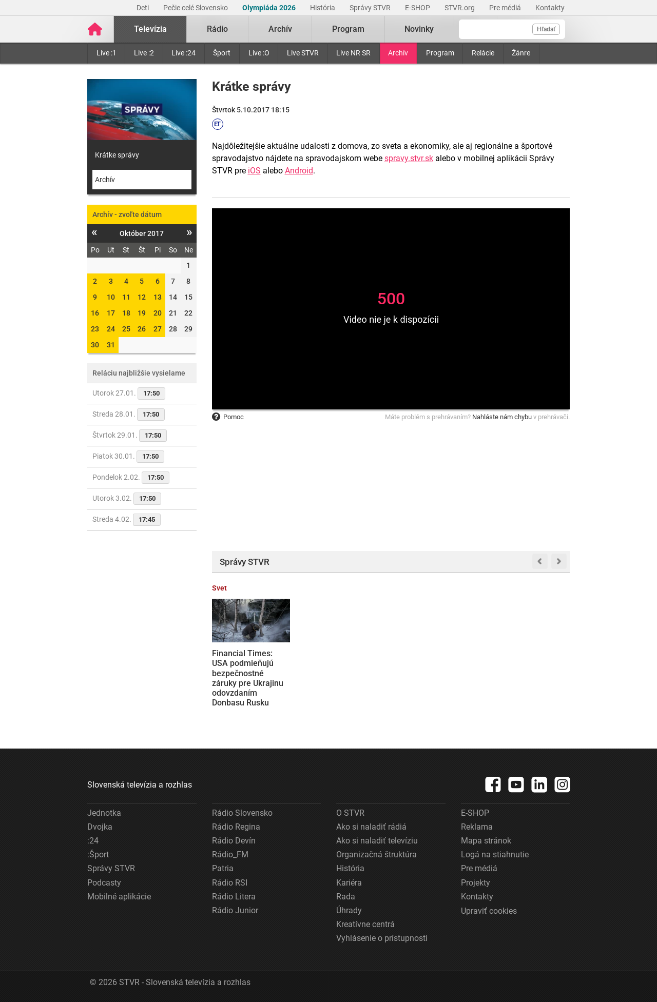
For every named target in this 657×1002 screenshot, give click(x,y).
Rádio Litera (234, 896)
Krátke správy (117, 155)
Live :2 (144, 53)
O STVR (350, 813)
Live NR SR (353, 53)
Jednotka (104, 813)
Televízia (150, 29)
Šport (221, 53)
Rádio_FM (230, 854)
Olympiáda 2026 (269, 8)
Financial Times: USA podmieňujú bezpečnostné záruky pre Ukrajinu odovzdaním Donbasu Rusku (247, 678)
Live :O (258, 53)
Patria (223, 868)
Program (440, 53)
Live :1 (106, 53)
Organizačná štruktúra (376, 854)
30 (95, 345)
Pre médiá (506, 8)
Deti (143, 8)
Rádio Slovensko (242, 813)
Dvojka (99, 827)
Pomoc (228, 417)
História (323, 8)
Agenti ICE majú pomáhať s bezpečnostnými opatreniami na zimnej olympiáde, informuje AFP (525, 678)
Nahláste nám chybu (502, 417)
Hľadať (546, 29)
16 (95, 313)
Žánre (521, 53)
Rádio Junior (235, 910)
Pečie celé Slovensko (196, 8)
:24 (93, 841)
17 (111, 313)
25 (126, 329)
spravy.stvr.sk (408, 158)
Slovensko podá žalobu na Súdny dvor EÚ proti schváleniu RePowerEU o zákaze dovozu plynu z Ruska (344, 683)
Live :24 (183, 53)
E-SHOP (418, 8)
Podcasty (104, 883)
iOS (254, 170)
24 (111, 329)
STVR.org (460, 8)
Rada (345, 896)
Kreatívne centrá (365, 924)
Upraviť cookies (489, 911)
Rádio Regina (236, 827)
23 (95, 329)
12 (142, 297)
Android (299, 170)
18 (126, 313)
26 (142, 329)
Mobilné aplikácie (119, 896)
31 (111, 345)
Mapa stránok (486, 841)
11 (126, 297)
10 (111, 297)
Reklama (477, 827)
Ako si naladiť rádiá (371, 827)
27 (157, 329)
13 (157, 297)
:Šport (98, 854)
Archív (398, 53)
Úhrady (349, 910)
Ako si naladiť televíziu (377, 841)
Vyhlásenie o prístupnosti (382, 938)
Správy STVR (371, 8)
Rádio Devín (234, 841)
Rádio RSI (229, 883)
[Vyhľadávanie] (512, 29)
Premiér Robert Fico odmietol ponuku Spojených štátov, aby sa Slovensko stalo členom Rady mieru (436, 678)
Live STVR (303, 53)
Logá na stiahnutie (495, 854)
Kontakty (550, 8)
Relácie (483, 53)
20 (157, 313)
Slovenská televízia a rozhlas (139, 785)
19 (142, 313)
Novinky (419, 29)
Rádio (217, 29)
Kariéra (349, 883)
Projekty (475, 883)
